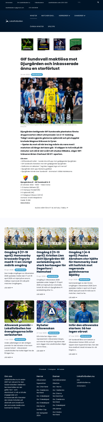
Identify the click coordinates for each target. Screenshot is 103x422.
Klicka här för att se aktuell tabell (51, 208)
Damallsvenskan (59, 380)
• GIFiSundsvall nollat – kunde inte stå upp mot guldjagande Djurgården (48, 161)
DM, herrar (41, 406)
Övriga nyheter (37, 26)
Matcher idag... (47, 15)
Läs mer (8, 288)
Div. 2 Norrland (42, 387)
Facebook (42, 369)
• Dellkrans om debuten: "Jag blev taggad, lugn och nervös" (44, 166)
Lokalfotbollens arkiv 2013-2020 (57, 2)
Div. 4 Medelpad (43, 396)
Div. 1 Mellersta (58, 390)
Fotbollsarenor (39, 2)
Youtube (60, 369)
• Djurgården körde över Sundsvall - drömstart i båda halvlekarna (46, 171)
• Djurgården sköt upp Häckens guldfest (36, 169)
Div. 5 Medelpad (43, 399)
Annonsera (9, 2)
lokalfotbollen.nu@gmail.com (15, 8)
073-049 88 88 (33, 8)
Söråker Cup (41, 409)
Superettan (41, 383)
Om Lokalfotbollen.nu (23, 2)
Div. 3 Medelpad (59, 405)
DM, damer (57, 409)
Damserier (78, 15)
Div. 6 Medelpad (43, 403)
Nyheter (33, 15)
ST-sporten (56, 154)
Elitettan (56, 383)
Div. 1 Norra (57, 387)
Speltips (51, 26)
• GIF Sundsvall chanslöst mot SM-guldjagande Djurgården (43, 164)
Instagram (52, 369)
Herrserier (63, 15)
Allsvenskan (37, 74)
